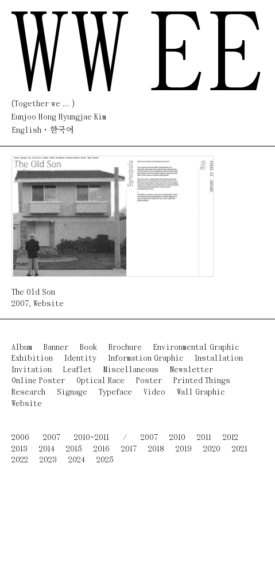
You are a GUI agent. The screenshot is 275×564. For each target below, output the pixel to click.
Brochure (125, 347)
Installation (219, 358)
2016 (102, 449)
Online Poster (38, 381)
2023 (48, 460)
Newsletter (191, 370)
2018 (156, 449)
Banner (56, 347)
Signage (72, 392)
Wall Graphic (200, 392)
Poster (149, 381)
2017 (129, 449)
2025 (105, 460)
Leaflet (77, 370)
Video (154, 392)
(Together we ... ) (43, 104)
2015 (74, 449)
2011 (204, 438)
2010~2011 (91, 438)
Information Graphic (145, 358)
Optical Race (100, 381)
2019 (184, 449)
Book (88, 347)
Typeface (115, 392)
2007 (20, 304)
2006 (20, 438)
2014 (47, 449)
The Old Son (33, 292)
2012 (230, 438)
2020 (211, 449)
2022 (19, 460)
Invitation (31, 370)
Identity (80, 358)
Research (28, 392)
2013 (19, 449)
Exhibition (32, 358)
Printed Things (201, 381)
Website (48, 304)
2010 (177, 438)
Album (21, 347)
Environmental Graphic (196, 347)
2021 (239, 449)
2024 (76, 460)
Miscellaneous (130, 370)
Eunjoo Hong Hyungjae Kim (58, 117)
